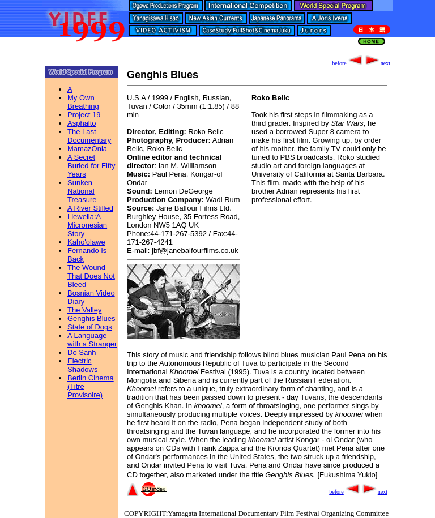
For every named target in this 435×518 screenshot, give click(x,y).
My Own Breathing (83, 101)
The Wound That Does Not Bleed (91, 276)
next (377, 63)
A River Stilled (90, 208)
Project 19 (84, 114)
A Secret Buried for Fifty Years (91, 165)
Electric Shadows (82, 365)
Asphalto (81, 123)
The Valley (84, 310)
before (348, 63)
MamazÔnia (87, 148)
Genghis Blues (91, 318)
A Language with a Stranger (92, 339)
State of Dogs (89, 327)
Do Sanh (81, 352)
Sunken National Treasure (82, 191)
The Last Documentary (89, 135)
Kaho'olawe (86, 242)
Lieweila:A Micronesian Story (87, 225)
